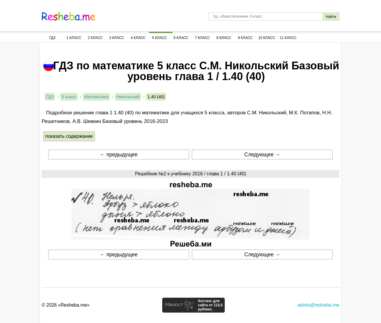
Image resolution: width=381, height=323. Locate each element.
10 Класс (266, 38)
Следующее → (262, 154)
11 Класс (288, 38)
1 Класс (73, 38)
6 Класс (181, 38)
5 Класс (159, 38)
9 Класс (245, 38)
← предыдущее (119, 154)
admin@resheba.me (318, 305)
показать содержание (69, 136)
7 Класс (202, 38)
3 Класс (116, 38)
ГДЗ (52, 38)
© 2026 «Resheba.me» (66, 305)
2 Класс (95, 38)
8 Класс (223, 38)
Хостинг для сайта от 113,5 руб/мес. (210, 305)
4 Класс (138, 38)
